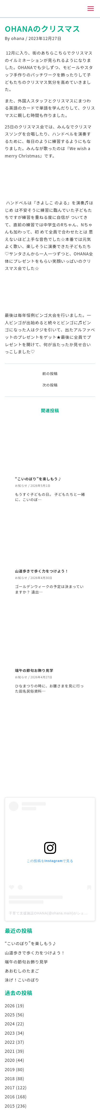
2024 (10, 1024)
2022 (10, 1042)
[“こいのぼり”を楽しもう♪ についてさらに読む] (50, 445)
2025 (10, 1015)
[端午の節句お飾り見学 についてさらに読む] (50, 637)
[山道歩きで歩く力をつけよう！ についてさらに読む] (50, 541)
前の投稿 (50, 373)
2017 (10, 1087)
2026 (10, 1006)
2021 (10, 1051)
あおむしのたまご (22, 971)
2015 (10, 1106)
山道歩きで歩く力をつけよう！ (42, 570)
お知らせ (21, 485)
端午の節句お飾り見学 (34, 670)
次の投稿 (50, 385)
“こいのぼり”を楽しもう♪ (38, 478)
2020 (10, 1060)
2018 (10, 1078)
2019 (10, 1069)
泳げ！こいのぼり (22, 980)
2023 (10, 1033)
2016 (10, 1097)
